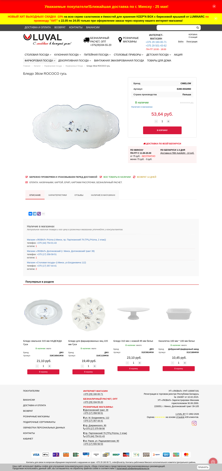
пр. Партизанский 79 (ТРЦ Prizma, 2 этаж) (105, 433)
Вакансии (93, 27)
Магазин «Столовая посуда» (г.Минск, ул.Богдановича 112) (56, 262)
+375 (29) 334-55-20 (93, 402)
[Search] (176, 27)
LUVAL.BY (181, 414)
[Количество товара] (162, 121)
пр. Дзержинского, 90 (94, 425)
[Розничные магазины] (131, 41)
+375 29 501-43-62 (156, 45)
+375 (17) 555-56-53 (93, 444)
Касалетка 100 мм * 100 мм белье (177, 341)
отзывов (180, 417)
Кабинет (28, 438)
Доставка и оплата (38, 27)
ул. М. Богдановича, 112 (96, 417)
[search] (198, 27)
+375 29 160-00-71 (156, 42)
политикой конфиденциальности (133, 468)
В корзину (43, 372)
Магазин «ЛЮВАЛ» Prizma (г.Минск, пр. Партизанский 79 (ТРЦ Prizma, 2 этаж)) (66, 239)
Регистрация (192, 41)
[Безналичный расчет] (100, 45)
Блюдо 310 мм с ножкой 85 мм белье (133, 341)
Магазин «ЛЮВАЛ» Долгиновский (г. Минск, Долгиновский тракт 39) (61, 251)
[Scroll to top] (213, 462)
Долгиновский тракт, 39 (95, 410)
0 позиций (193, 36)
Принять (203, 467)
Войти (180, 41)
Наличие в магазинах (142, 104)
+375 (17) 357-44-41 (46, 266)
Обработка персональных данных (44, 427)
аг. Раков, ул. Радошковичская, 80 (101, 441)
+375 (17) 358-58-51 (46, 254)
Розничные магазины (36, 416)
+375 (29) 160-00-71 (93, 394)
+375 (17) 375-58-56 (94, 428)
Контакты (75, 27)
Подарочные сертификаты (39, 422)
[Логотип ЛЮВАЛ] (51, 35)
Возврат (60, 27)
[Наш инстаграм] (194, 423)
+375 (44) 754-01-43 (46, 243)
